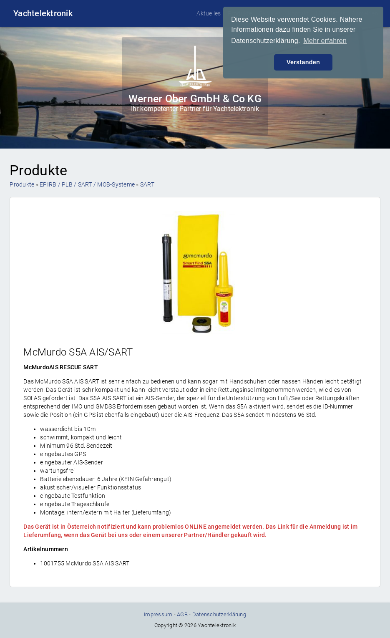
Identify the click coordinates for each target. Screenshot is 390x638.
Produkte (22, 184)
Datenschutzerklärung (219, 614)
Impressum (158, 614)
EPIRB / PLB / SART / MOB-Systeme (87, 184)
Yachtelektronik (43, 13)
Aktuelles (208, 13)
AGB (182, 614)
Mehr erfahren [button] (325, 40)
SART (147, 184)
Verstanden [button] (303, 62)
